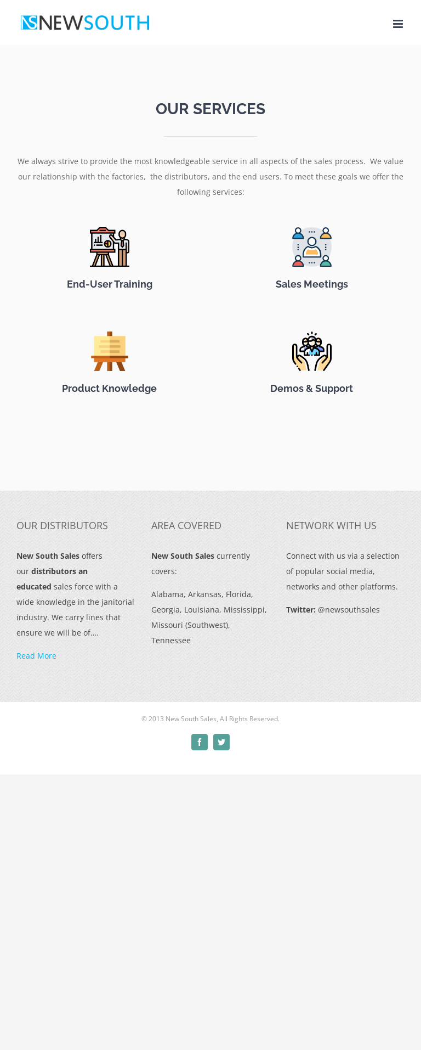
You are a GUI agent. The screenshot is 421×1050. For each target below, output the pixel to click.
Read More (36, 655)
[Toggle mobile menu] (399, 24)
